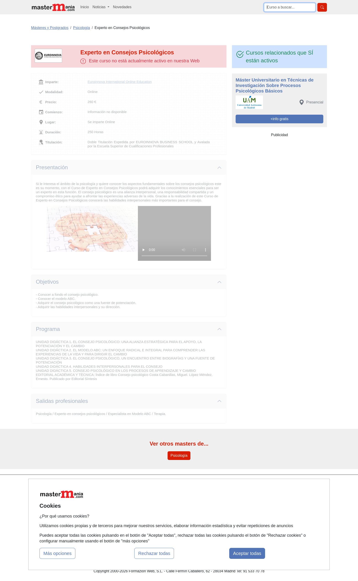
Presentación (52, 167)
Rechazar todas (154, 553)
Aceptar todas (247, 553)
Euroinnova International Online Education (120, 82)
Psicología (179, 455)
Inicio (84, 7)
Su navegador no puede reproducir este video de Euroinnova (174, 233)
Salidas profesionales (62, 401)
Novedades (122, 7)
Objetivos (47, 282)
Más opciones (57, 553)
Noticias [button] (99, 7)
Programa (48, 329)
